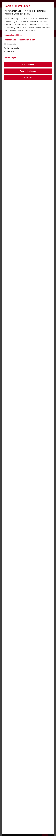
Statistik (10, 52)
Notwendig (11, 44)
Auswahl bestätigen (28, 71)
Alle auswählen (28, 65)
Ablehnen (28, 77)
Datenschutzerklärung (13, 35)
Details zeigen (10, 57)
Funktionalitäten (13, 48)
